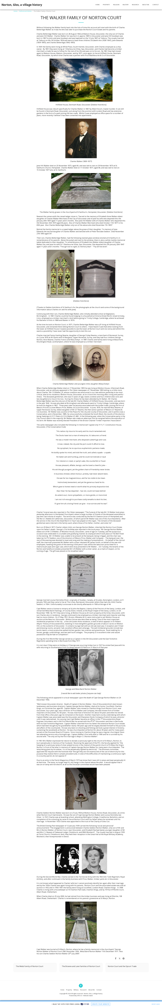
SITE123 (79, 996)
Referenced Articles (25, 11)
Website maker (88, 996)
